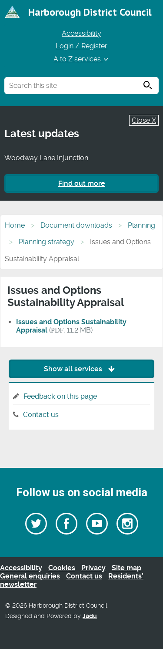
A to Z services (81, 59)
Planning (141, 225)
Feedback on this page (60, 396)
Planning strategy (46, 242)
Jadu (90, 616)
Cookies (61, 568)
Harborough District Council (90, 12)
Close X (144, 120)
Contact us (41, 414)
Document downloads (76, 225)
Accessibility (81, 33)
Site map (126, 568)
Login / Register (81, 46)
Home (15, 225)
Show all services (81, 369)
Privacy (93, 568)
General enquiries (30, 576)
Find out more (81, 183)
